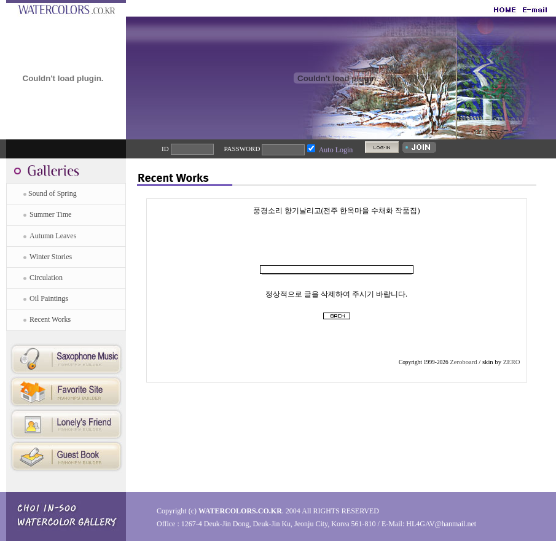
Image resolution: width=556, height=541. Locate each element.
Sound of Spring (52, 193)
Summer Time (50, 214)
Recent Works (50, 319)
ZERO (511, 362)
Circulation (46, 277)
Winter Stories (50, 256)
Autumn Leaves (52, 236)
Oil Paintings (48, 298)
